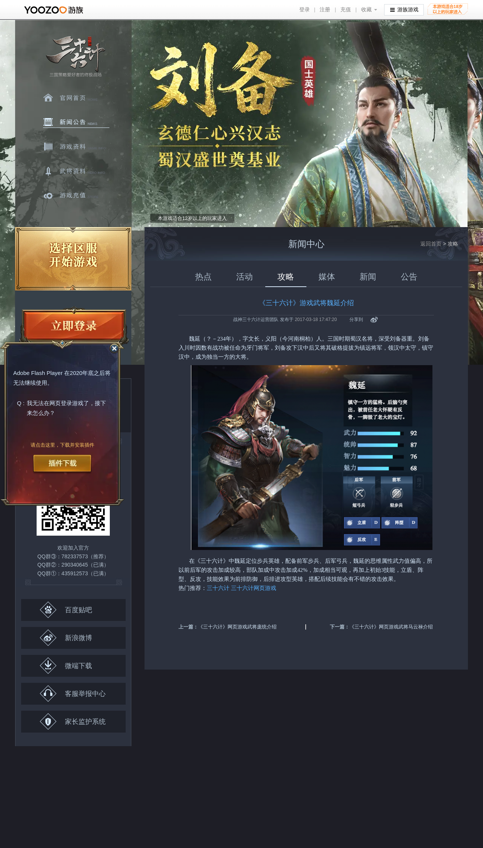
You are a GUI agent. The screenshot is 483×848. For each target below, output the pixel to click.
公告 (409, 276)
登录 (304, 9)
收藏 (366, 9)
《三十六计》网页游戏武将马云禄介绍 (391, 627)
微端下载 (66, 665)
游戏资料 (76, 146)
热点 (203, 276)
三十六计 (75, 56)
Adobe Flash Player (38, 373)
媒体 (326, 276)
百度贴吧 (66, 609)
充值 (345, 9)
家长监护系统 (73, 721)
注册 (325, 9)
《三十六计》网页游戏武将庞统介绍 (237, 627)
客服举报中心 (73, 693)
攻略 (285, 276)
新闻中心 (76, 122)
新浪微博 (66, 637)
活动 (244, 276)
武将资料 (76, 171)
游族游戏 (404, 9)
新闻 (368, 276)
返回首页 (430, 244)
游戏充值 (76, 195)
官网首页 (76, 97)
